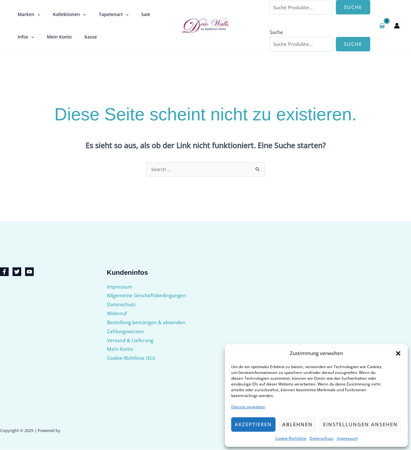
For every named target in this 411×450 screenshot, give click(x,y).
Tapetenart (104, 14)
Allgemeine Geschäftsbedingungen (146, 295)
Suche (353, 7)
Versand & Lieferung (130, 340)
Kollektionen (63, 14)
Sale (132, 14)
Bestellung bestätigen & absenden (146, 322)
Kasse (55, 37)
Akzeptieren (253, 424)
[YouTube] (29, 272)
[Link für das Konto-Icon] (397, 26)
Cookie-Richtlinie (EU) (131, 358)
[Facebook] (4, 272)
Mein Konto (28, 37)
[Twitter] (17, 272)
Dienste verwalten (248, 407)
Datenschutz (322, 438)
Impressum (347, 438)
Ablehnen (297, 424)
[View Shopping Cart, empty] (382, 25)
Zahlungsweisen (125, 331)
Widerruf (117, 313)
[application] (35, 14)
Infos (154, 14)
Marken (27, 14)
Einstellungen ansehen (360, 424)
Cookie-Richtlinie (290, 438)
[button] (398, 353)
